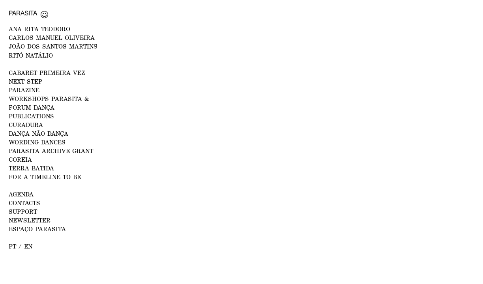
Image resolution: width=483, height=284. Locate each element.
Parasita (23, 13)
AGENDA (21, 194)
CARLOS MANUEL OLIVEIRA (52, 37)
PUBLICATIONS (31, 116)
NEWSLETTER (30, 220)
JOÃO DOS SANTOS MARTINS (53, 46)
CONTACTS (24, 202)
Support (23, 211)
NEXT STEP (25, 81)
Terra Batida (31, 168)
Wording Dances (37, 142)
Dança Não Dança (38, 133)
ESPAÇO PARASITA (37, 228)
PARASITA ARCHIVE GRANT (51, 150)
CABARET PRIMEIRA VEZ (47, 72)
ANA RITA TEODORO (39, 28)
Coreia (20, 159)
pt (12, 246)
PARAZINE (24, 89)
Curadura (26, 124)
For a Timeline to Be (45, 176)
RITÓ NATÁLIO (31, 55)
